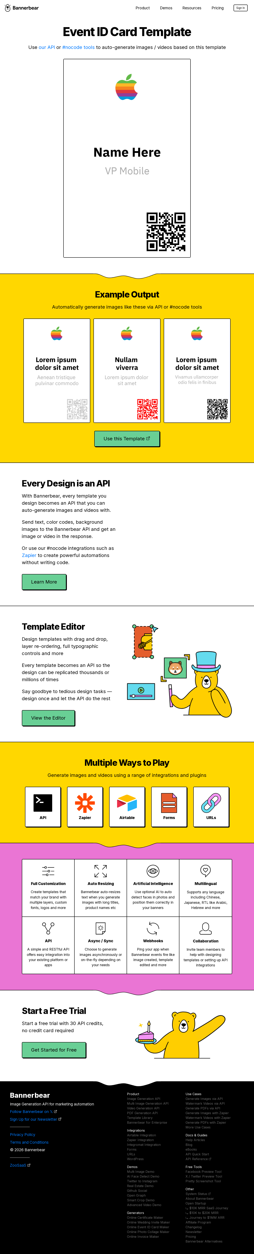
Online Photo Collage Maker (148, 1232)
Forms (132, 1149)
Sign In (240, 8)
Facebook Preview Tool (203, 1172)
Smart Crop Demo (141, 1200)
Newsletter (194, 1232)
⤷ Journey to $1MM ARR (205, 1218)
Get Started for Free (54, 1050)
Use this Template (124, 439)
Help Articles (195, 1140)
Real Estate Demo (140, 1186)
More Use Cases (198, 1127)
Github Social (137, 1191)
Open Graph (136, 1195)
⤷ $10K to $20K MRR (202, 1213)
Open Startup (196, 1203)
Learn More (44, 582)
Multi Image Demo (140, 1172)
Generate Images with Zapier (207, 1113)
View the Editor (48, 718)
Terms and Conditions (29, 1142)
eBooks (191, 1149)
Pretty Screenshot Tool (203, 1181)
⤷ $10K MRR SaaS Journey (207, 1208)
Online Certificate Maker (145, 1218)
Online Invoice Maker (143, 1237)
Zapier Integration (140, 1140)
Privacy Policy (22, 1134)
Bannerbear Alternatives (204, 1241)
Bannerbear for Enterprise (147, 1122)
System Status (196, 1194)
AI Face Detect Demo (143, 1176)
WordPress (135, 1159)
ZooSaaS (18, 1165)
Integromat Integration (144, 1145)
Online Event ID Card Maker (148, 1227)
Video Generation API (143, 1108)
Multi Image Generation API (148, 1103)
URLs (131, 1154)
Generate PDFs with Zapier (206, 1122)
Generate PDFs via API (203, 1108)
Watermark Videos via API (205, 1103)
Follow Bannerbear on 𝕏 (31, 1111)
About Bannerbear (200, 1199)
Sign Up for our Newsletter (33, 1119)
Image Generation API (143, 1099)
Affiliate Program (198, 1222)
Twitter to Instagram (142, 1181)
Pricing (218, 8)
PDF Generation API (142, 1113)
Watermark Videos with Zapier (208, 1118)
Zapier (29, 555)
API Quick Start (197, 1154)
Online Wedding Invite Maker (148, 1222)
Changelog (194, 1227)
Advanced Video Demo (144, 1205)
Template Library (140, 1118)
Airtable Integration (141, 1135)
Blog (189, 1145)
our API (47, 47)
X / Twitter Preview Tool (204, 1176)
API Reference (197, 1159)
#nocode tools (78, 47)
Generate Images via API (204, 1099)
